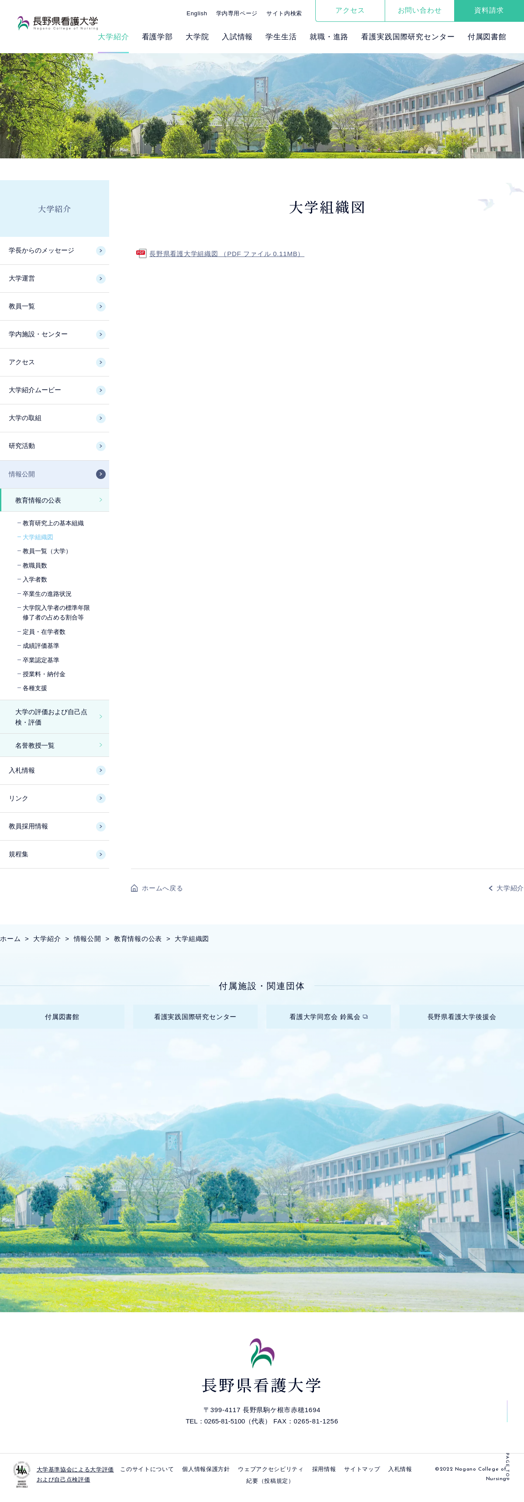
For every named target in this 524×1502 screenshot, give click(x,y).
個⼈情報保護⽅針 (206, 1475)
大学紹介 (54, 208)
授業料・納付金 (44, 674)
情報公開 (22, 474)
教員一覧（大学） (47, 550)
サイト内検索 (284, 13)
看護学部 (157, 37)
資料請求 (488, 10)
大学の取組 (25, 417)
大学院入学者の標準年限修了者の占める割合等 (56, 612)
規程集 (18, 854)
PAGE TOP (507, 1467)
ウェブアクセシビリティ (270, 1475)
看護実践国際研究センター (408, 37)
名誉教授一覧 (35, 745)
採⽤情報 (324, 1475)
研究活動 (22, 445)
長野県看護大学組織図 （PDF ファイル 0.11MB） (226, 253)
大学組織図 (38, 537)
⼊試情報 (237, 37)
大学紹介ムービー (35, 389)
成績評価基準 (41, 645)
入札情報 (22, 770)
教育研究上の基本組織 (53, 523)
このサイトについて (147, 1475)
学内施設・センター (38, 334)
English (196, 13)
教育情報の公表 (38, 500)
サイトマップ (362, 1475)
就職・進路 (329, 37)
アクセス (350, 10)
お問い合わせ (420, 10)
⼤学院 (197, 37)
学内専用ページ (237, 13)
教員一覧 (22, 306)
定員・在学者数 (44, 631)
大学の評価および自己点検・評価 (51, 717)
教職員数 (35, 565)
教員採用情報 (28, 826)
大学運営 (22, 278)
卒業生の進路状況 (47, 593)
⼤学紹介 (113, 37)
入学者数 (35, 579)
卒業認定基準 (41, 660)
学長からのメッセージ (41, 250)
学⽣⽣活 (280, 37)
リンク (18, 798)
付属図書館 (487, 37)
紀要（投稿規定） (270, 1487)
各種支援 (35, 687)
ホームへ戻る (162, 888)
